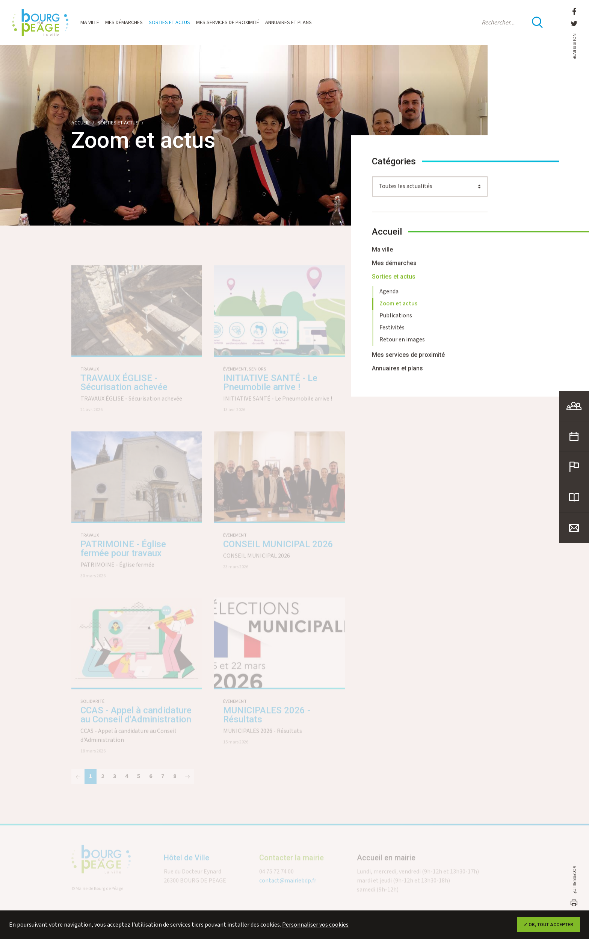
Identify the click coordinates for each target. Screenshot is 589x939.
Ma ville (89, 22)
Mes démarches (124, 22)
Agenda (389, 296)
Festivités (392, 332)
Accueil (80, 123)
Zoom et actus (398, 308)
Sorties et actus (169, 22)
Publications (395, 320)
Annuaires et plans (288, 22)
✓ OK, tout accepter (548, 924)
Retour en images (402, 344)
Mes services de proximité (227, 22)
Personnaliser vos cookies (315, 925)
